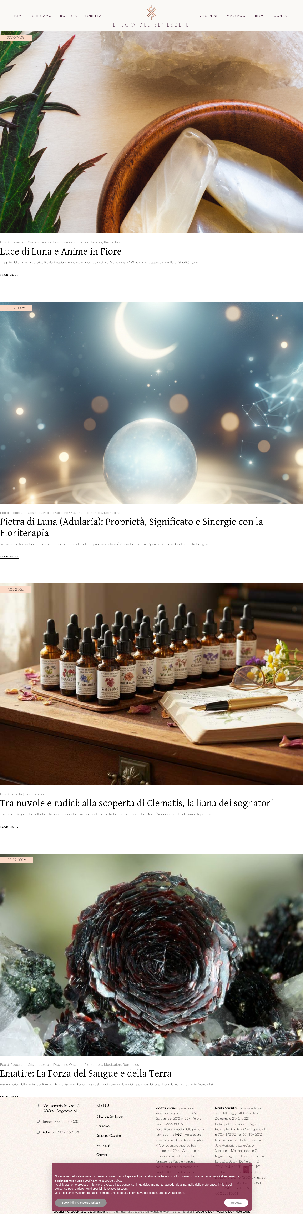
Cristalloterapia (39, 242)
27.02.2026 (16, 37)
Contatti (101, 1155)
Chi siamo (102, 1126)
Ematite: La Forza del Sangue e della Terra (86, 1073)
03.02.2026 (16, 860)
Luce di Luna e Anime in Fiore (61, 251)
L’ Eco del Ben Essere (109, 1116)
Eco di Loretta (11, 794)
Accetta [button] (236, 1202)
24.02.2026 (16, 308)
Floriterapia (93, 242)
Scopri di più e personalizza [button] (81, 1202)
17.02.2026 (15, 589)
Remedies (112, 242)
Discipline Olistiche (68, 242)
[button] (246, 1169)
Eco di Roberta (12, 242)
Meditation (112, 1065)
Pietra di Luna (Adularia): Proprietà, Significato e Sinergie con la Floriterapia (131, 527)
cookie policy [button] (113, 1180)
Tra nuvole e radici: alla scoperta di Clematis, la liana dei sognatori (136, 803)
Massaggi (103, 1145)
